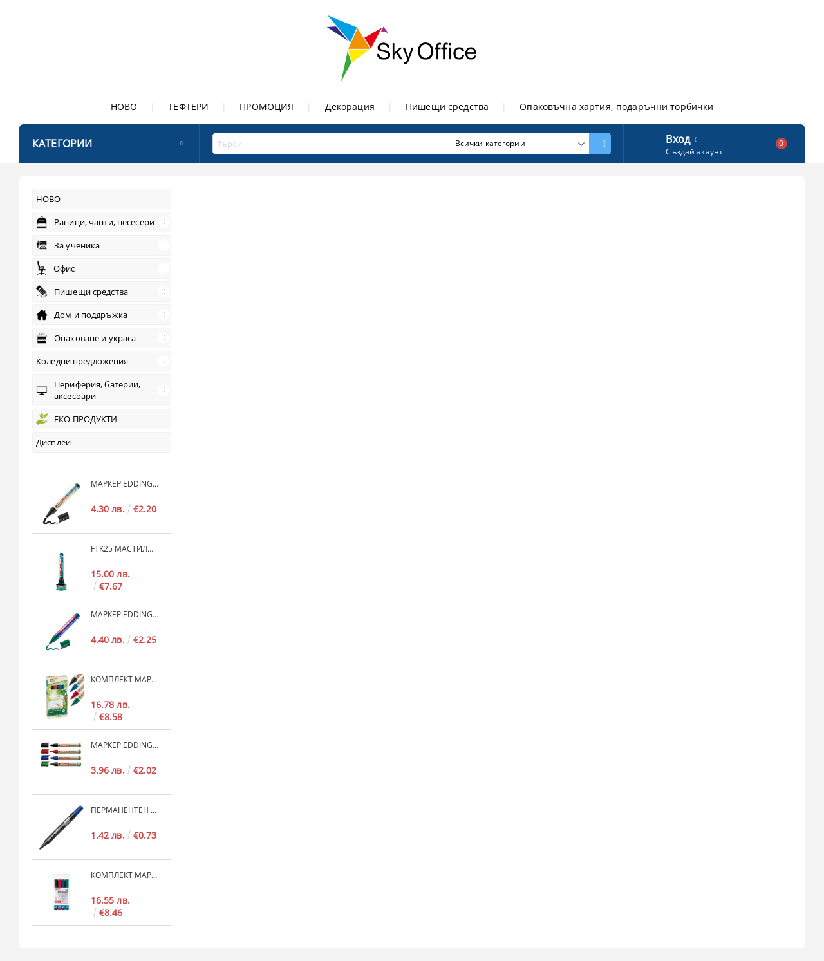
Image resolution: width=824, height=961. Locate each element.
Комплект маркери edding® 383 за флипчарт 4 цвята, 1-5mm (124, 875)
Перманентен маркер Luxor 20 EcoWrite (124, 810)
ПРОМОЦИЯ (266, 106)
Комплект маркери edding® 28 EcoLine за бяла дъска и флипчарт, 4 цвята (124, 679)
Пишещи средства (447, 106)
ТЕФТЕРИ (188, 106)
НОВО (124, 106)
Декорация (350, 106)
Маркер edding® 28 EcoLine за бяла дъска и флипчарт (124, 745)
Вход (678, 138)
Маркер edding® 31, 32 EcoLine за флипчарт (124, 483)
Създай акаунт (694, 151)
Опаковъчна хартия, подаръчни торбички (616, 106)
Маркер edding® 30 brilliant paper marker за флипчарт (124, 614)
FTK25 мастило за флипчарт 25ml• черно (124, 548)
